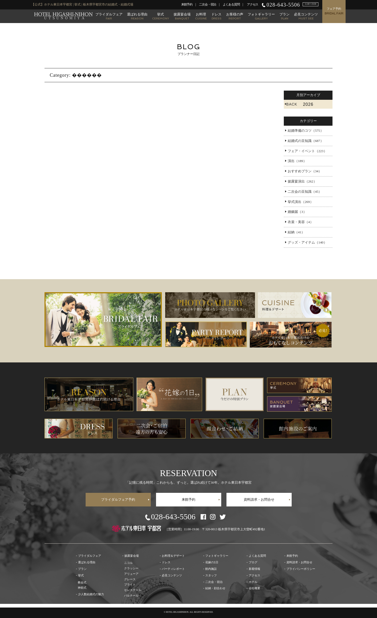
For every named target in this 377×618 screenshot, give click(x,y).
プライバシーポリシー (300, 568)
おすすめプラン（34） (305, 171)
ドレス (216, 16)
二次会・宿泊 (207, 4)
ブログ (253, 562)
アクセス (252, 4)
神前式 (82, 587)
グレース (130, 579)
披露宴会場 (182, 16)
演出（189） (297, 161)
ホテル (253, 581)
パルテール (131, 595)
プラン (284, 16)
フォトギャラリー (261, 16)
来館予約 (186, 4)
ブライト (130, 584)
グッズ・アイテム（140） (307, 242)
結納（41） (296, 232)
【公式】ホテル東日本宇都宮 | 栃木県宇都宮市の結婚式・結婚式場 (63, 15)
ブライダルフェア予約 (118, 499)
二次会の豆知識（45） (305, 192)
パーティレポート (173, 568)
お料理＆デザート (173, 555)
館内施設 (211, 568)
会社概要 (254, 588)
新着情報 (254, 568)
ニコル (128, 562)
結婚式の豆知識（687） (306, 141)
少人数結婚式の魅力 (91, 594)
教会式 (82, 582)
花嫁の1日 (211, 562)
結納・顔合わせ (215, 588)
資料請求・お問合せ (259, 499)
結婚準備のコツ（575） (306, 131)
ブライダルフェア (109, 16)
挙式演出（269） (300, 202)
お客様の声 (234, 16)
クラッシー (131, 568)
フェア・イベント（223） (307, 151)
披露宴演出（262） (302, 181)
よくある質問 (231, 4)
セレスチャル (132, 590)
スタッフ (211, 575)
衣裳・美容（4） (300, 222)
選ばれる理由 (137, 16)
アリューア (131, 573)
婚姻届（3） (297, 212)
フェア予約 (334, 11)
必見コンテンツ (306, 16)
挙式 (160, 16)
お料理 (201, 16)
